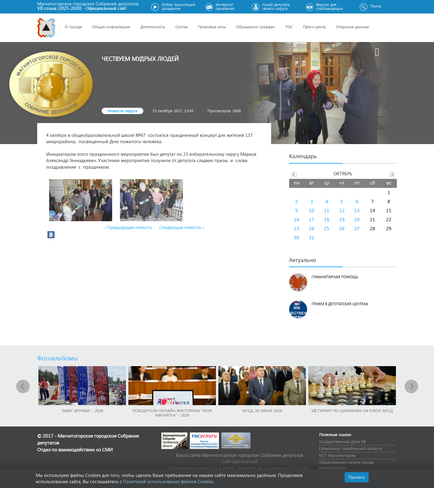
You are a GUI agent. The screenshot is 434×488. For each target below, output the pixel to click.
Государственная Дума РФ (342, 441)
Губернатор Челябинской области (350, 448)
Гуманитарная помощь (335, 277)
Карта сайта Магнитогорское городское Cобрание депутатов (239, 455)
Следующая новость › (181, 227)
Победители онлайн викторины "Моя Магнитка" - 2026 (172, 412)
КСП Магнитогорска (337, 455)
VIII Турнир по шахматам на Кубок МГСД (352, 410)
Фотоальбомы (57, 357)
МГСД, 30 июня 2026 (262, 410)
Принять (357, 477)
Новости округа (122, 110)
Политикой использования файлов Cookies (168, 481)
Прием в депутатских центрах (340, 304)
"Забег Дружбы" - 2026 (82, 410)
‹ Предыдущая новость (128, 227)
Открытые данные (352, 26)
